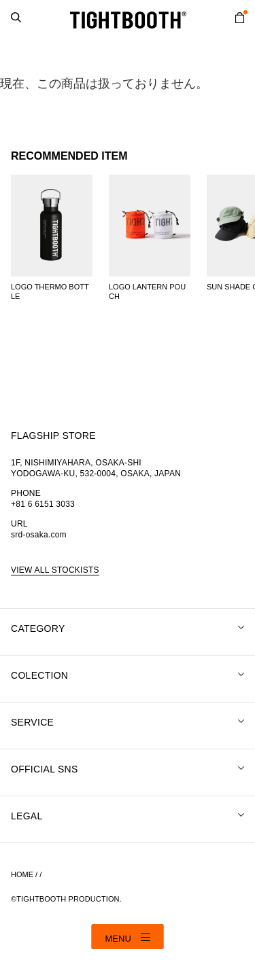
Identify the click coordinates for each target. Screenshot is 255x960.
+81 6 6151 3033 (43, 504)
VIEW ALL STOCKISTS (55, 570)
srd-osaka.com (39, 534)
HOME (22, 874)
